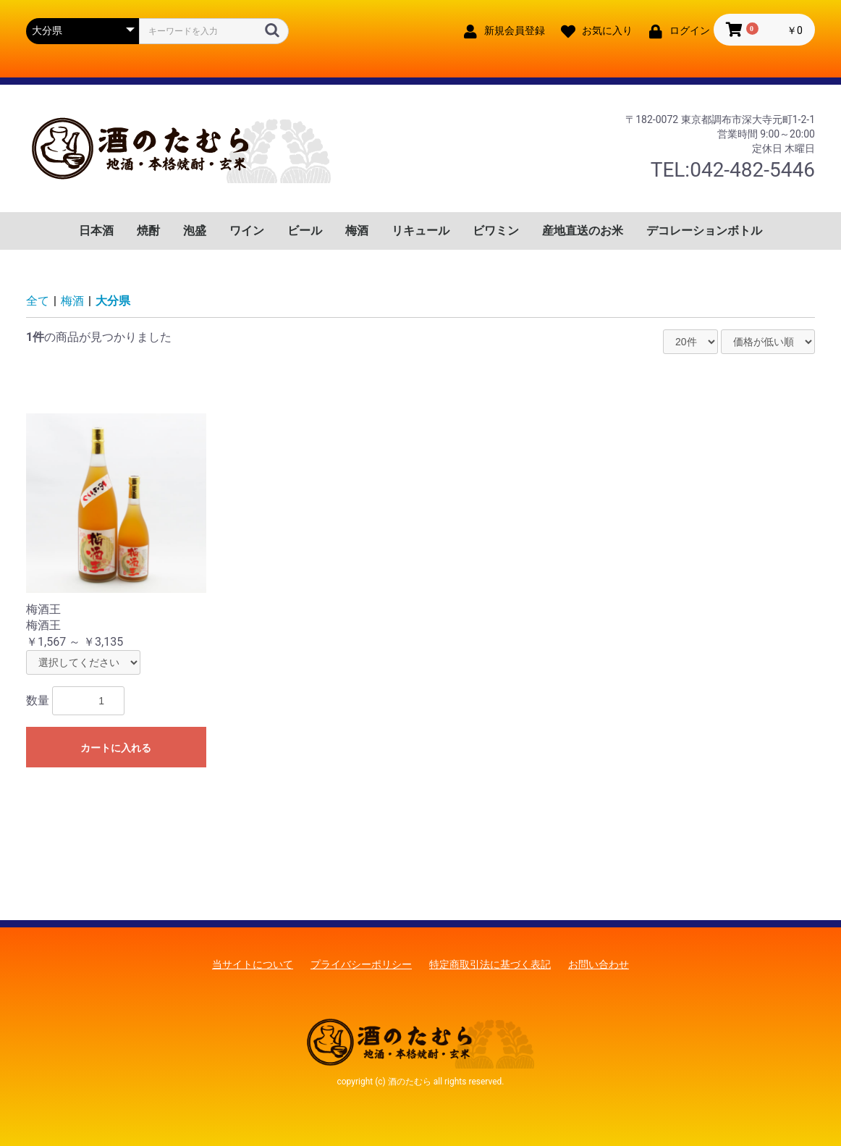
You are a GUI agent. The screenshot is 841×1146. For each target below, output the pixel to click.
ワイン (246, 230)
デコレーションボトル (704, 230)
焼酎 (148, 230)
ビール (304, 230)
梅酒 (356, 230)
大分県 (113, 301)
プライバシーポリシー (361, 964)
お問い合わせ (598, 964)
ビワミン (496, 230)
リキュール (420, 230)
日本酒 (96, 230)
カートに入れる (115, 748)
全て (37, 301)
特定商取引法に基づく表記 (490, 964)
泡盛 (194, 230)
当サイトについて (252, 964)
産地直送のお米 (582, 230)
